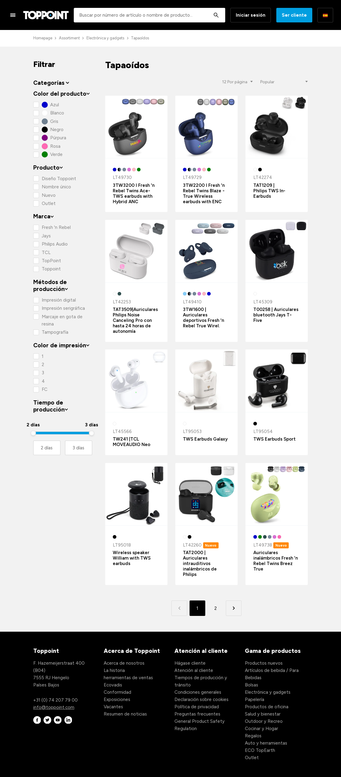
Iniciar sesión (250, 15)
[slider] (33, 433)
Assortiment (69, 38)
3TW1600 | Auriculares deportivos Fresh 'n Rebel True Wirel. (203, 318)
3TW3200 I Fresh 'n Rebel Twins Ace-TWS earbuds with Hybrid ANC (133, 193)
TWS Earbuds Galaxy (205, 439)
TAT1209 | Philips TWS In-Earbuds (269, 191)
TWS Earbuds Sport (274, 439)
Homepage (42, 38)
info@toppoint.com (53, 707)
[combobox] (149, 15)
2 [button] (215, 608)
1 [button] (197, 608)
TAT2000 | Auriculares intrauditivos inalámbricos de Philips (200, 563)
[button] (233, 608)
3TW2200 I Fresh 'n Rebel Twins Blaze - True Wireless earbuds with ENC (204, 193)
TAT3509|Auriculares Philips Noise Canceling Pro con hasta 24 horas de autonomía (135, 320)
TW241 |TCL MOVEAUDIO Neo (131, 441)
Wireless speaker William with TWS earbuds (132, 558)
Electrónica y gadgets (105, 38)
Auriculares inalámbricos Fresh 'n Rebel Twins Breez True (275, 561)
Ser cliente (294, 15)
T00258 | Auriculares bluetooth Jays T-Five (275, 315)
